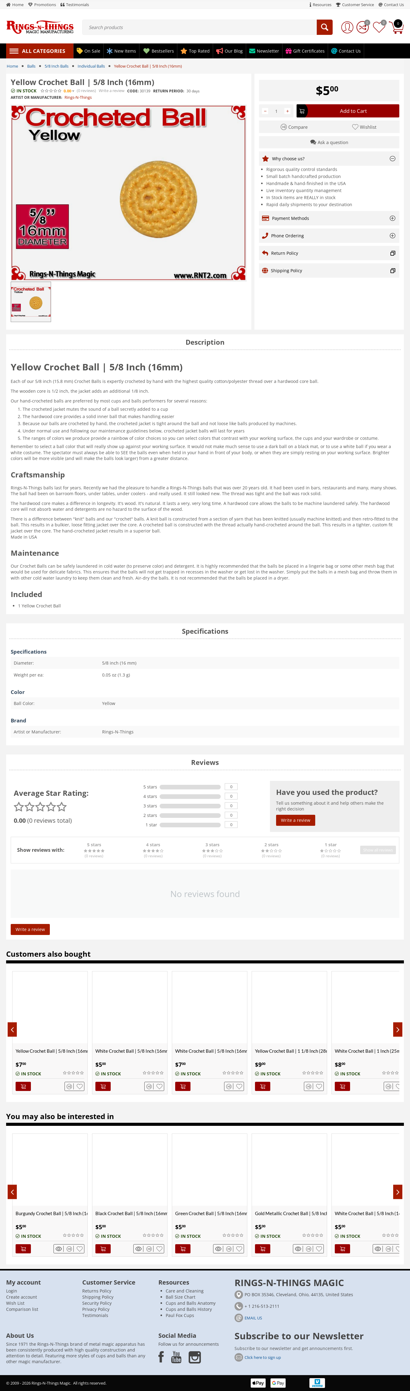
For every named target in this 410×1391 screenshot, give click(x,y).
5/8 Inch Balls (56, 66)
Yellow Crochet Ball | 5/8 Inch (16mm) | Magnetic (51, 1051)
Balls (31, 66)
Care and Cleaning (185, 1291)
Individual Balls (91, 66)
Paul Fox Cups (180, 1315)
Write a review (111, 91)
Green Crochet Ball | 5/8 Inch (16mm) (211, 1213)
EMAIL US (253, 1318)
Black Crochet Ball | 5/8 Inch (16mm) (131, 1213)
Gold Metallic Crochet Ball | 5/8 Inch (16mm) (291, 1213)
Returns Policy (96, 1291)
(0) (86, 91)
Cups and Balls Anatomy (191, 1303)
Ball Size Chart (180, 1297)
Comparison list (22, 1309)
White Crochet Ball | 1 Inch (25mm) (370, 1051)
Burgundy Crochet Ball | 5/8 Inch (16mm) (51, 1213)
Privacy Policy (95, 1309)
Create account (21, 1297)
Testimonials (95, 1315)
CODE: (133, 91)
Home (12, 66)
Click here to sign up (263, 1357)
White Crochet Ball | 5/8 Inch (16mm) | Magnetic (211, 1051)
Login (11, 1291)
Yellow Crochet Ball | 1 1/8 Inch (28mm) (291, 1051)
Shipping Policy (97, 1297)
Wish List (15, 1303)
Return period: (168, 91)
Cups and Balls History (189, 1309)
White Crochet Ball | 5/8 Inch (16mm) (131, 1051)
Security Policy (97, 1303)
